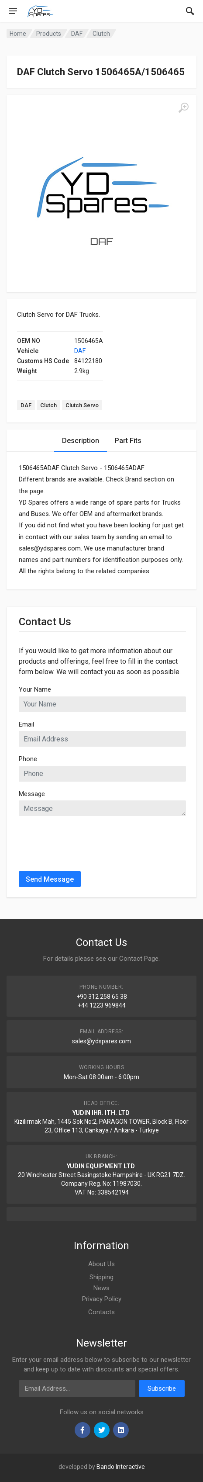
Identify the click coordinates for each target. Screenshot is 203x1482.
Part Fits (128, 440)
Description (80, 440)
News (101, 1288)
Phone (28, 759)
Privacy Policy (101, 1299)
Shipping (101, 1277)
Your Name (35, 689)
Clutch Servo (82, 405)
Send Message (50, 879)
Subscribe (162, 1388)
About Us (101, 1264)
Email (26, 724)
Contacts (101, 1312)
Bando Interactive (120, 1466)
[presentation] (85, 840)
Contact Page (138, 959)
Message (32, 794)
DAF (80, 350)
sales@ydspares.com (101, 1041)
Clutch (48, 405)
